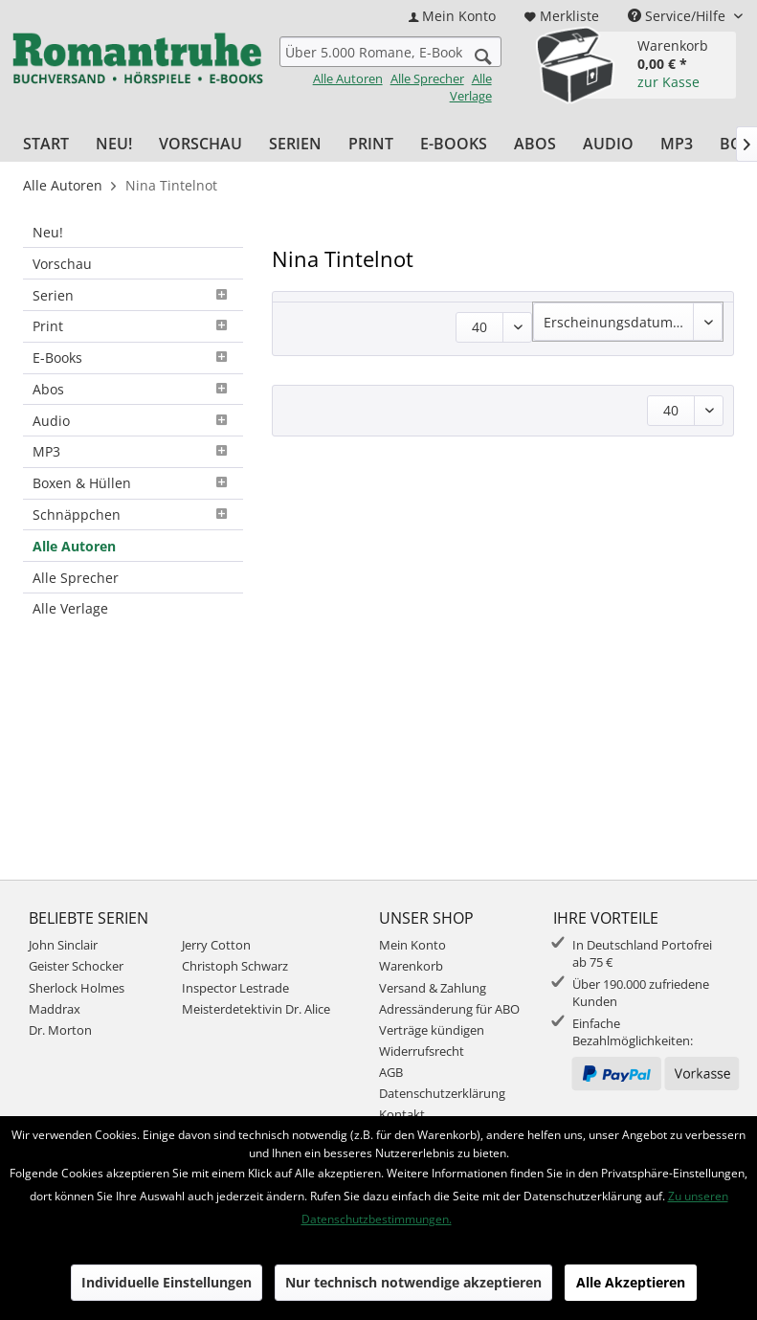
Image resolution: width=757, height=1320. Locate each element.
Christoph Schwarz (235, 965)
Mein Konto (412, 944)
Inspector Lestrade (235, 987)
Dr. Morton (60, 1030)
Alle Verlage (471, 87)
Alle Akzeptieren (630, 1282)
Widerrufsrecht (421, 1051)
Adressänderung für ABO (449, 1009)
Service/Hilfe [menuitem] (678, 16)
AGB (391, 1072)
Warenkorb (411, 965)
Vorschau (62, 264)
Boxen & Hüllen (133, 483)
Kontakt (402, 1114)
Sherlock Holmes (76, 987)
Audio (133, 421)
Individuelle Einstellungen (166, 1282)
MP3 (133, 451)
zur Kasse (668, 82)
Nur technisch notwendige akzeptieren (413, 1282)
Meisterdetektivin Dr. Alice (256, 1009)
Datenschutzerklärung (442, 1093)
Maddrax (54, 1009)
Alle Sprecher (427, 78)
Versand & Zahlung (432, 987)
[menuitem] (452, 16)
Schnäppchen (133, 514)
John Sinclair (63, 944)
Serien (133, 295)
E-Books (133, 357)
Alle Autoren (348, 78)
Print (133, 326)
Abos (133, 389)
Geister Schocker (76, 965)
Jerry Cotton (216, 944)
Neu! (48, 232)
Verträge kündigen (431, 1030)
